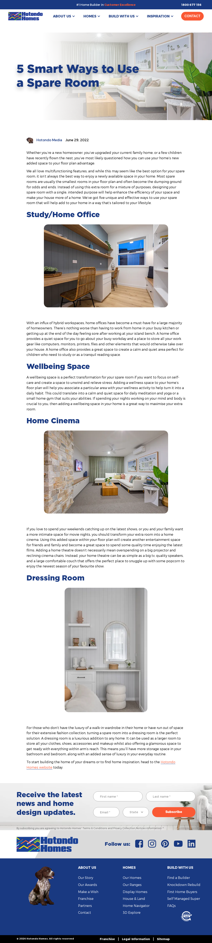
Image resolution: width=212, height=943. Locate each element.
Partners (85, 906)
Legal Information (136, 939)
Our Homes (132, 878)
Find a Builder (178, 878)
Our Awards (87, 885)
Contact (192, 16)
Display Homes (135, 892)
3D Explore (132, 912)
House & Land (134, 898)
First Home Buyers (182, 892)
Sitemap (163, 939)
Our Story (85, 878)
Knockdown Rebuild (183, 885)
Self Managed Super (183, 898)
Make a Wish (88, 892)
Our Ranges (132, 885)
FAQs (171, 906)
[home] (25, 16)
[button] (64, 16)
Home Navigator (136, 906)
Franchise (86, 898)
